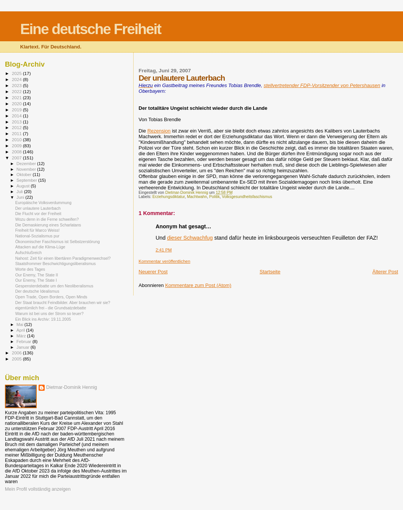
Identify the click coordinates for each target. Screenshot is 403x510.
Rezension (158, 131)
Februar (25, 341)
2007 (17, 157)
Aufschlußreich (28, 252)
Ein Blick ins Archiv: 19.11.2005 (43, 319)
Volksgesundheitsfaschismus (247, 197)
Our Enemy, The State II (36, 275)
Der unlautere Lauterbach (38, 208)
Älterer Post (385, 271)
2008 (17, 151)
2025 (17, 73)
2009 (17, 145)
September (28, 180)
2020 (17, 103)
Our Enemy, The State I (36, 280)
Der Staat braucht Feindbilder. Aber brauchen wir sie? (62, 302)
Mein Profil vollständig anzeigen (38, 489)
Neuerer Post (153, 271)
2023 (17, 85)
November (27, 169)
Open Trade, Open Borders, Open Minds (51, 297)
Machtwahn (197, 197)
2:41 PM (164, 250)
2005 (17, 358)
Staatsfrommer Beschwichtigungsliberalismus (55, 263)
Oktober (25, 174)
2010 (17, 139)
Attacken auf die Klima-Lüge (40, 247)
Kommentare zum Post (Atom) (198, 285)
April (21, 330)
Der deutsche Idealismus (37, 291)
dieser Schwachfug (190, 238)
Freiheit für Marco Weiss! (37, 230)
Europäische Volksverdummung (43, 202)
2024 (17, 79)
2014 (17, 115)
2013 (17, 121)
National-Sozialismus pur (37, 236)
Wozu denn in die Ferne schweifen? (47, 219)
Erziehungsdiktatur (168, 197)
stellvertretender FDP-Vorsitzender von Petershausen (322, 85)
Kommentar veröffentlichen (164, 261)
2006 (17, 352)
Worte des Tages (30, 269)
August (24, 186)
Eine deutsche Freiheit (90, 29)
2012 (17, 127)
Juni (21, 197)
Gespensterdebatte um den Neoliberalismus (54, 286)
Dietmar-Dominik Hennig (71, 387)
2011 (17, 133)
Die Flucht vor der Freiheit (38, 213)
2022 (17, 91)
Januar (24, 347)
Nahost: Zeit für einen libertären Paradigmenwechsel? (62, 258)
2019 (17, 109)
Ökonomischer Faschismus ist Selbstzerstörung (57, 241)
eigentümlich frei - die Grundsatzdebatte (50, 308)
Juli (20, 191)
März (22, 336)
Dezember (27, 163)
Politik (214, 197)
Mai (21, 324)
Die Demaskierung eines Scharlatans (48, 225)
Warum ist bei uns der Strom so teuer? (49, 313)
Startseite (270, 271)
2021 (17, 97)
